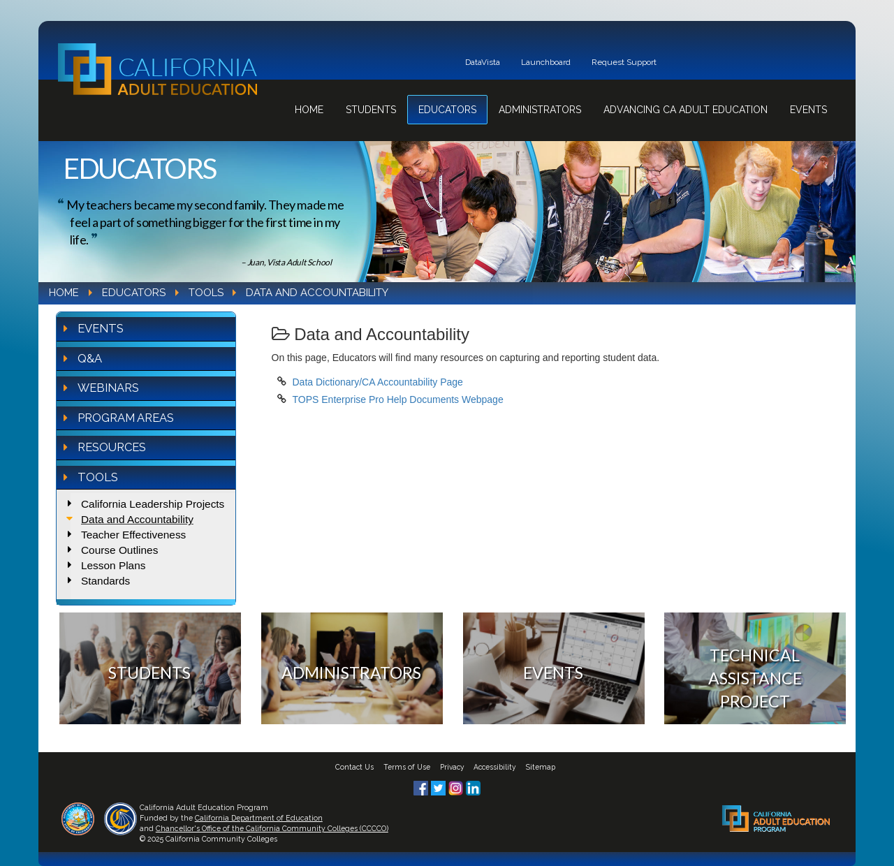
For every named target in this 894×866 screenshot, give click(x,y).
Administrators (540, 109)
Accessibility (495, 767)
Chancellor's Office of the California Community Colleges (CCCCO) (272, 828)
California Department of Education (259, 818)
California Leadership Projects (152, 504)
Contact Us (354, 767)
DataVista (482, 62)
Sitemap (540, 767)
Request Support (624, 62)
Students (371, 109)
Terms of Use (406, 767)
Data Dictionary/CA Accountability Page (378, 382)
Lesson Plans (113, 565)
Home (309, 109)
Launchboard (546, 62)
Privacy (452, 767)
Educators (447, 109)
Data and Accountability (137, 519)
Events (808, 109)
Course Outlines (119, 550)
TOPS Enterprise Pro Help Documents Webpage (398, 399)
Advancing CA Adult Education (685, 109)
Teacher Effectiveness (133, 535)
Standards (105, 581)
